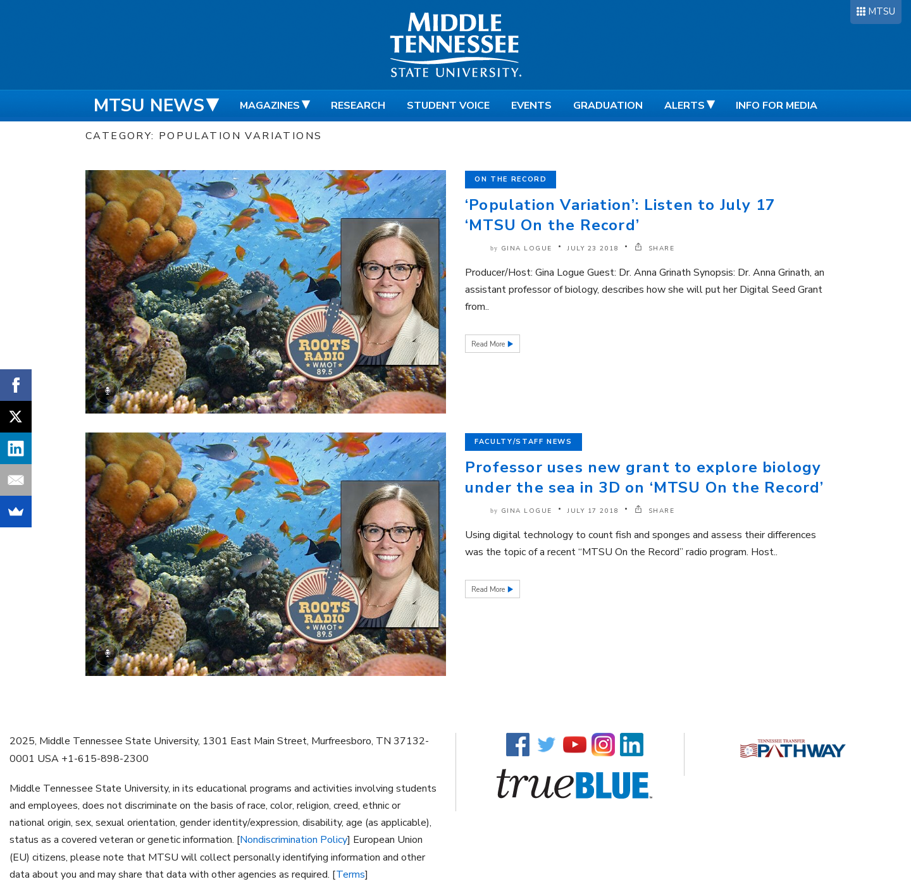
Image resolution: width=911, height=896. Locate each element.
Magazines (270, 106)
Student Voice (448, 106)
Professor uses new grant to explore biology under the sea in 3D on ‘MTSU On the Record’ (644, 477)
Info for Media (776, 106)
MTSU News (149, 106)
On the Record (510, 179)
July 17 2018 (593, 510)
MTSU (881, 11)
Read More (489, 344)
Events (531, 106)
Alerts (684, 106)
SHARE (655, 248)
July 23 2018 (593, 248)
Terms (350, 874)
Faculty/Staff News (523, 441)
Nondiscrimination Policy (293, 840)
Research (358, 106)
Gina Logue (526, 248)
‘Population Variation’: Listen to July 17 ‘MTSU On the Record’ (620, 215)
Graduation (608, 106)
